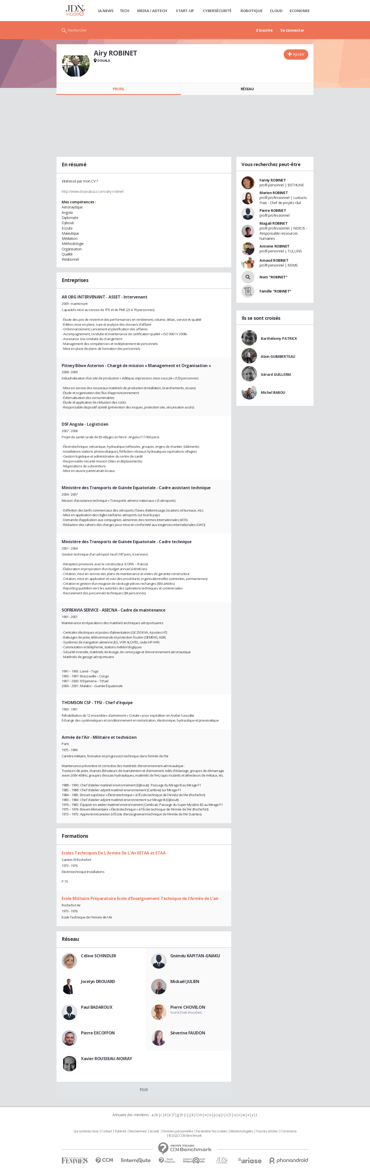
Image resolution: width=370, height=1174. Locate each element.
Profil (118, 88)
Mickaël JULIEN (184, 981)
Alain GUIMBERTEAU (278, 356)
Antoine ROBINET (275, 246)
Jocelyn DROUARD (98, 981)
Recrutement (137, 1131)
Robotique (251, 10)
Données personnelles (177, 1131)
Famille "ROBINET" (275, 291)
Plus (144, 1089)
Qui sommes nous (85, 1131)
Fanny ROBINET (273, 180)
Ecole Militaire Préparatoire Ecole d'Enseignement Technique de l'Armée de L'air (140, 898)
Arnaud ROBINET (274, 260)
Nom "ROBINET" (274, 277)
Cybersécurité (217, 10)
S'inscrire (264, 30)
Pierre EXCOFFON (98, 1033)
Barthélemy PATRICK (279, 338)
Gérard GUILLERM (276, 374)
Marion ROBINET (274, 192)
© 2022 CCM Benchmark (185, 1135)
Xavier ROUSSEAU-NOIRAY (106, 1058)
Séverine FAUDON (187, 1033)
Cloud (276, 10)
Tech (124, 10)
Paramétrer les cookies (211, 1131)
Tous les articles (267, 1131)
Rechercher (77, 30)
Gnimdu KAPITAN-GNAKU (195, 956)
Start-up (185, 10)
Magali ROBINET (274, 223)
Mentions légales (241, 1131)
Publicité (120, 1131)
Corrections (288, 1131)
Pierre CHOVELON (187, 1007)
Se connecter (292, 30)
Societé (154, 1131)
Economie (300, 10)
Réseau (247, 88)
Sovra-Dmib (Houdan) (186, 1012)
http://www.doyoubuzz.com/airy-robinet (93, 191)
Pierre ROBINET (273, 210)
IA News (106, 10)
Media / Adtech (152, 10)
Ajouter (298, 54)
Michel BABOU (273, 392)
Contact (106, 1131)
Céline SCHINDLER (98, 956)
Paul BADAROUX (97, 1007)
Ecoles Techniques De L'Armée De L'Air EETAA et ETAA (114, 853)
